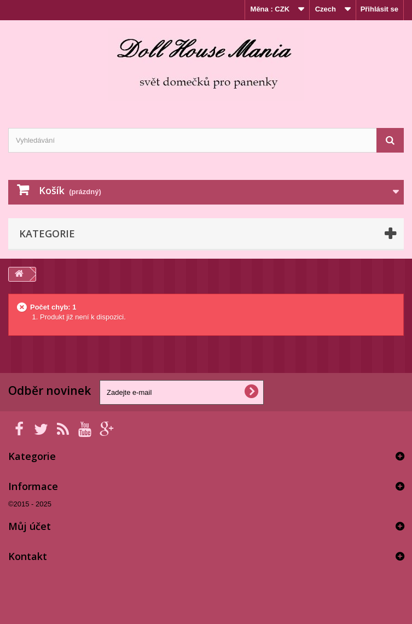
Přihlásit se (379, 9)
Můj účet (29, 526)
